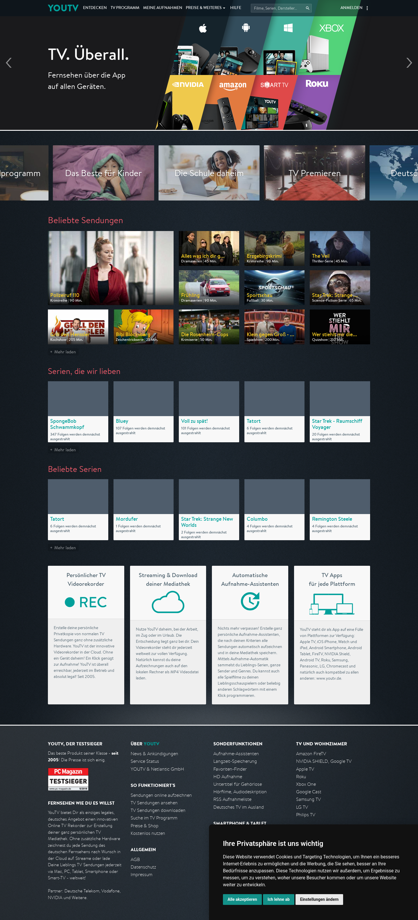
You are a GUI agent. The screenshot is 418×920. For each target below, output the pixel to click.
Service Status (145, 761)
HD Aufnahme (227, 777)
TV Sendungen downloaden (158, 810)
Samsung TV (308, 799)
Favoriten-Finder (230, 769)
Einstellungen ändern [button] (319, 899)
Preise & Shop (144, 826)
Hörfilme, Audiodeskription (240, 792)
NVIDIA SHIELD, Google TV (324, 761)
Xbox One (306, 784)
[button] (367, 8)
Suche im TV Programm (154, 818)
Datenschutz (143, 867)
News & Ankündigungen (154, 754)
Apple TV (305, 769)
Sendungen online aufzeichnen (161, 795)
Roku (301, 777)
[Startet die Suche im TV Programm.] (281, 8)
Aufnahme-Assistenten (236, 754)
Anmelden (351, 8)
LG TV (302, 807)
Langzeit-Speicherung (235, 761)
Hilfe (235, 8)
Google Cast (308, 792)
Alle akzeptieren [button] (242, 899)
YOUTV (63, 8)
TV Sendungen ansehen (154, 803)
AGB (135, 859)
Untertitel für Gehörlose (237, 784)
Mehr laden (65, 352)
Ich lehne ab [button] (279, 899)
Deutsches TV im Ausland (238, 807)
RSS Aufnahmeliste (232, 799)
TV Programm (125, 8)
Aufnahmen (162, 8)
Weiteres (204, 8)
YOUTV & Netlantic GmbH (157, 769)
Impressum (141, 874)
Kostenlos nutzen (148, 833)
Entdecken (95, 8)
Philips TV (305, 815)
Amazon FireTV (311, 754)
